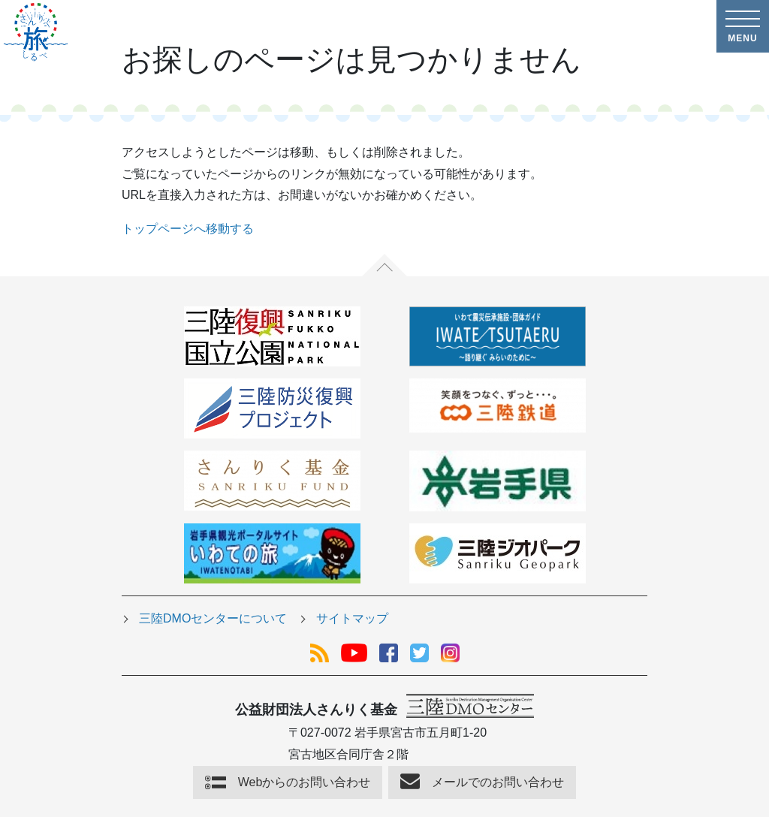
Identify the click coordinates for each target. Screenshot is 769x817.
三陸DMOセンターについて (213, 618)
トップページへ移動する (188, 228)
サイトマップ (352, 618)
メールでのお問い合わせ (498, 782)
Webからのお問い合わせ (304, 782)
